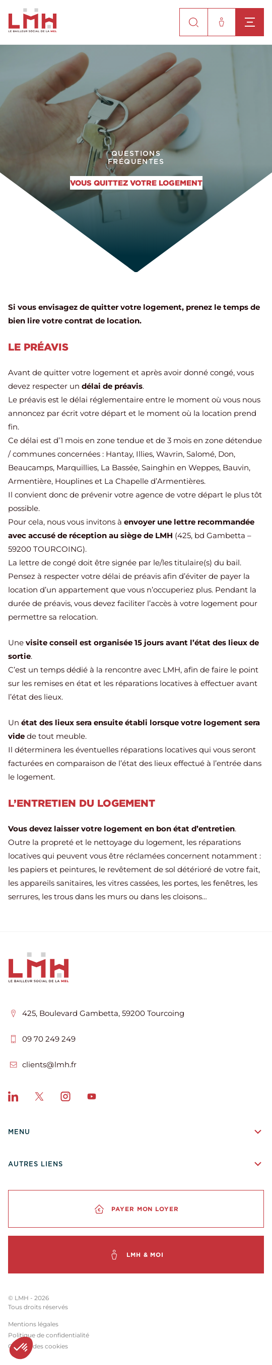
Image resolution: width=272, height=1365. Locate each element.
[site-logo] (32, 29)
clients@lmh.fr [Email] (49, 1064)
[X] (39, 1098)
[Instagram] (65, 1098)
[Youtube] (92, 1098)
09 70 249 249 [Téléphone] (49, 1039)
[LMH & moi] (136, 1254)
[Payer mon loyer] (136, 1209)
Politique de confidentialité (48, 1335)
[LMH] (136, 969)
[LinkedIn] (13, 1098)
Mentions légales (33, 1324)
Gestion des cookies (38, 1346)
